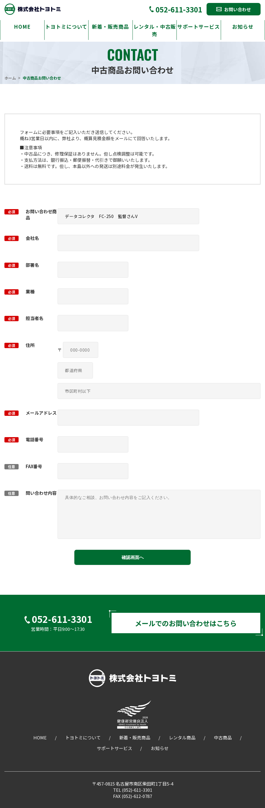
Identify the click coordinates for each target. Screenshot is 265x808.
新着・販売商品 (110, 26)
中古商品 (223, 738)
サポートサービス (198, 26)
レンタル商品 (182, 738)
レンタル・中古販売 (154, 30)
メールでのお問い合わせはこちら (186, 623)
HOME (22, 26)
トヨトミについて (66, 26)
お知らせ (242, 26)
